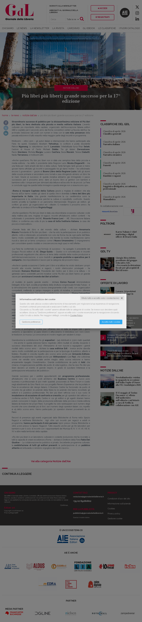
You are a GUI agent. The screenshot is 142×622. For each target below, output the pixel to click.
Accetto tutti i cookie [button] (111, 322)
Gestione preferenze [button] (31, 322)
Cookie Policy (76, 315)
